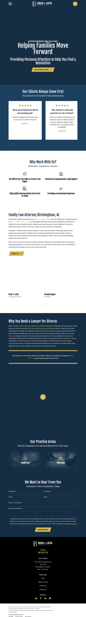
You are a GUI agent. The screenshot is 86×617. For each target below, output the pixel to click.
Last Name (47, 491)
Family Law (43, 586)
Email (45, 497)
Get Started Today (43, 69)
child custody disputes (43, 219)
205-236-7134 (43, 553)
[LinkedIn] (45, 598)
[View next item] (13, 144)
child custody (32, 328)
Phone (11, 497)
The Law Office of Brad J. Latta (20, 222)
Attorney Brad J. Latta (68, 338)
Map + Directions (43, 569)
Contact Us (43, 589)
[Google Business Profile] (36, 598)
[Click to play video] (43, 397)
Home (43, 578)
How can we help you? (15, 508)
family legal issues (26, 326)
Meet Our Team (43, 582)
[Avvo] (50, 598)
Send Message (43, 530)
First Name (12, 491)
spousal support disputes (47, 328)
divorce (37, 326)
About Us (17, 253)
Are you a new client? (15, 503)
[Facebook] (41, 598)
